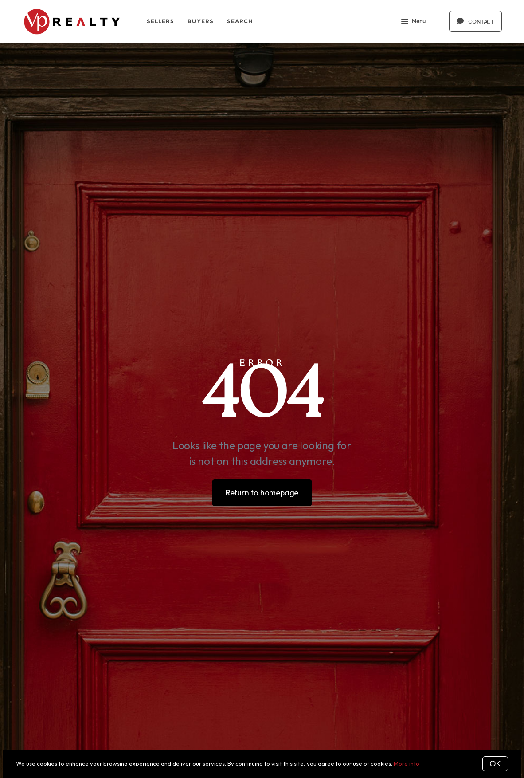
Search (240, 21)
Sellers (161, 21)
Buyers (201, 21)
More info (406, 763)
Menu (413, 22)
